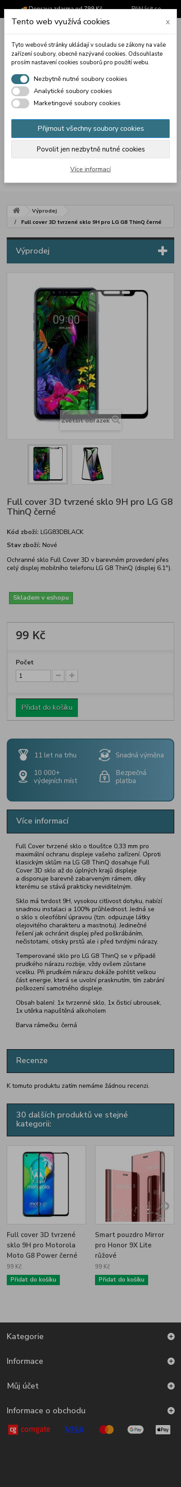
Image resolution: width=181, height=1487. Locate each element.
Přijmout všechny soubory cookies (90, 129)
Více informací (90, 169)
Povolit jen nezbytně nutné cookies (90, 149)
